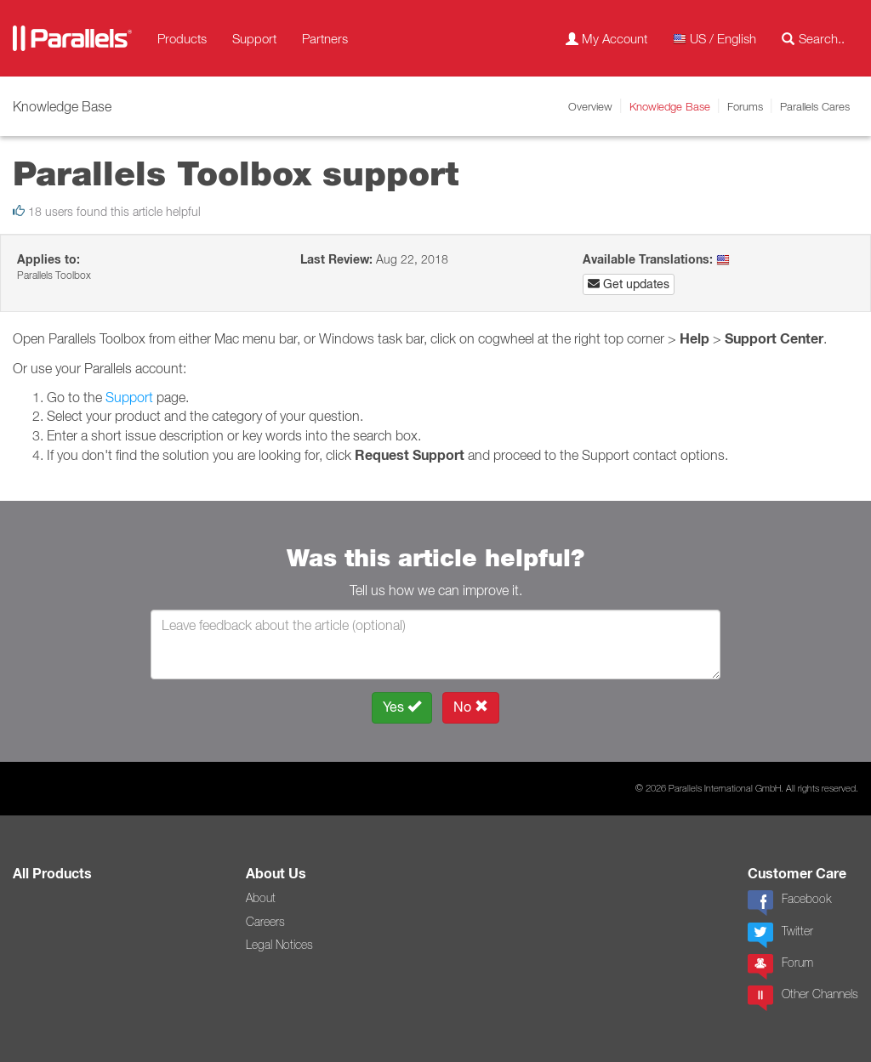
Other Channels (803, 998)
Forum (780, 967)
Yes (402, 707)
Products (182, 38)
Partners (325, 38)
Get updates (628, 284)
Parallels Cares (815, 106)
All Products (52, 874)
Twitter (780, 935)
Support (254, 38)
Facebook (789, 903)
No (470, 707)
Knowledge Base (669, 106)
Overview (590, 106)
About (261, 898)
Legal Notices (279, 944)
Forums (745, 106)
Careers (265, 922)
